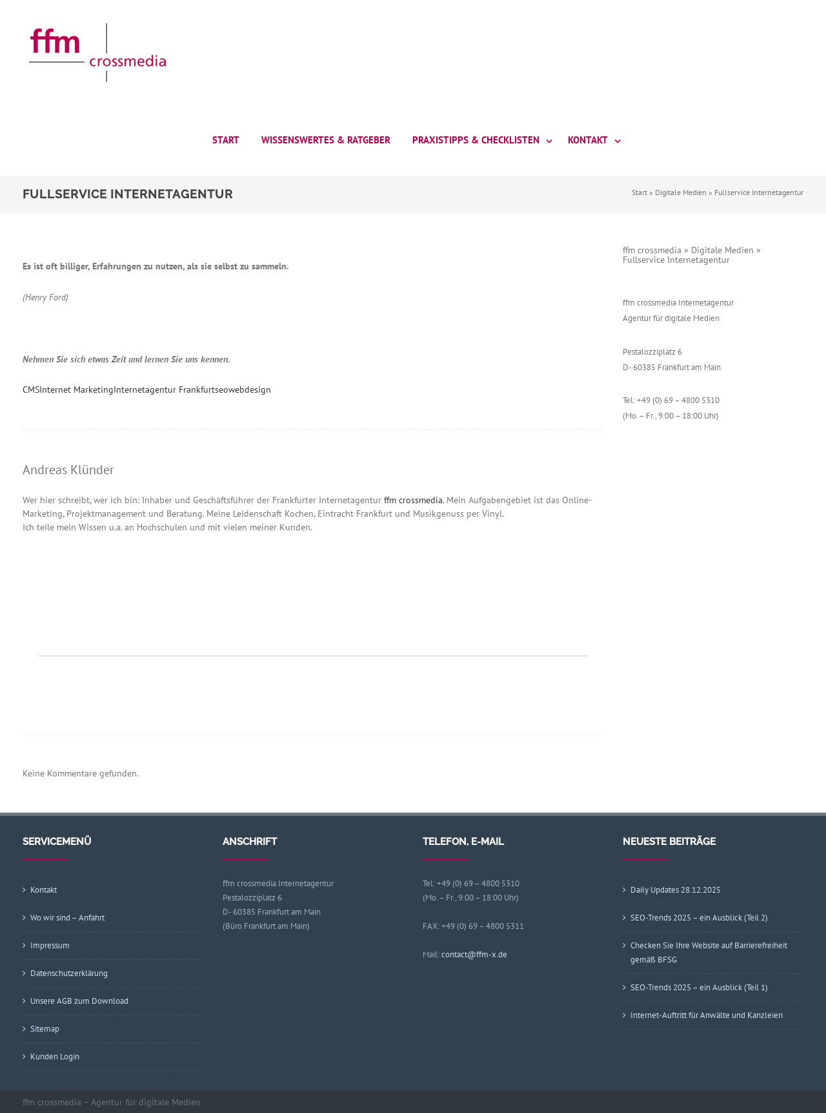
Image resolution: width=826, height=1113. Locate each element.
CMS (31, 389)
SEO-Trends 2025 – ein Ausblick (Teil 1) (699, 987)
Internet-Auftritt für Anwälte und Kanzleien (706, 1015)
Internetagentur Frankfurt (164, 389)
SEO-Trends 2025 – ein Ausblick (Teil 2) (699, 917)
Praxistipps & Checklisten (475, 140)
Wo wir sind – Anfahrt (67, 917)
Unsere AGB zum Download (79, 1000)
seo (221, 389)
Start (225, 140)
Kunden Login (54, 1056)
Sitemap (44, 1028)
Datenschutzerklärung (69, 973)
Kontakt (588, 140)
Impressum (50, 945)
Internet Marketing (76, 389)
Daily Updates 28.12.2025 (675, 889)
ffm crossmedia (413, 500)
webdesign (249, 389)
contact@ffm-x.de (474, 954)
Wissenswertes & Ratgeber (325, 140)
